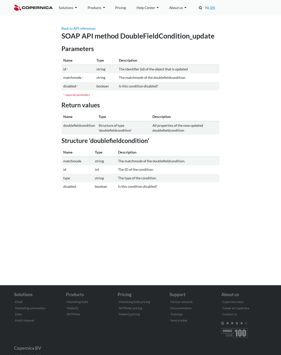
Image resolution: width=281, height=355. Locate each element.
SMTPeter (73, 314)
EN (212, 7)
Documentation (181, 308)
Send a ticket (178, 320)
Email (18, 302)
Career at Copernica (235, 308)
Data (18, 314)
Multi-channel (24, 320)
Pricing (120, 7)
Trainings (176, 314)
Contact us (229, 314)
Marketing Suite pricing (134, 302)
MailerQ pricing (129, 314)
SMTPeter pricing (130, 308)
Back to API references (78, 28)
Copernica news (233, 302)
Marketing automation (30, 308)
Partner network (181, 302)
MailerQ (72, 308)
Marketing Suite (77, 302)
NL (207, 7)
